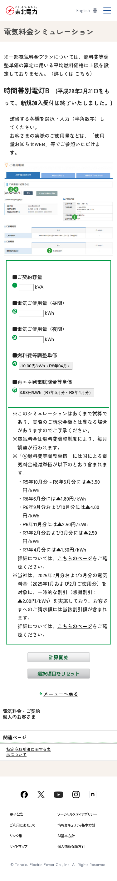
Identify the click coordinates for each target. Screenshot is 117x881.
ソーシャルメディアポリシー (77, 814)
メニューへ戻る (60, 693)
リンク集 (16, 835)
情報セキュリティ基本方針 (76, 825)
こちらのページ (74, 558)
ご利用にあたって (22, 825)
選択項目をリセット (58, 674)
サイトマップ (18, 846)
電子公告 (16, 814)
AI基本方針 (66, 835)
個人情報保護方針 (71, 846)
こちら (82, 73)
